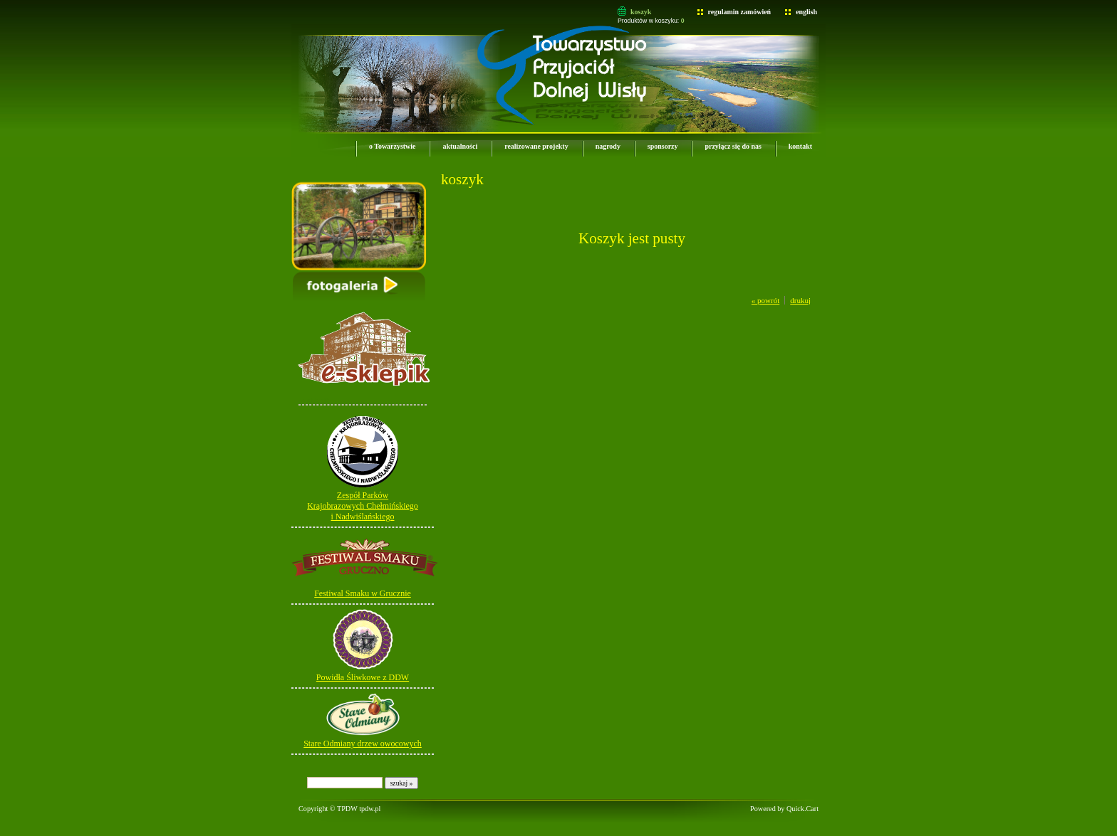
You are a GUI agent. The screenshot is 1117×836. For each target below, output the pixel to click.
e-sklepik (315, 400)
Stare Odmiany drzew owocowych (362, 743)
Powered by (784, 809)
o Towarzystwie (392, 146)
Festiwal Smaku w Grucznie (362, 593)
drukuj (800, 300)
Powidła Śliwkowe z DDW (362, 677)
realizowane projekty (536, 146)
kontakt (800, 146)
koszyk (640, 12)
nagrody (608, 146)
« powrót (765, 300)
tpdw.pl (369, 809)
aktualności (459, 146)
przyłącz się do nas (733, 146)
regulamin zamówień (739, 12)
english (806, 12)
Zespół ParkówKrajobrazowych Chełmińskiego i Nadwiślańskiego (362, 506)
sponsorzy (663, 146)
